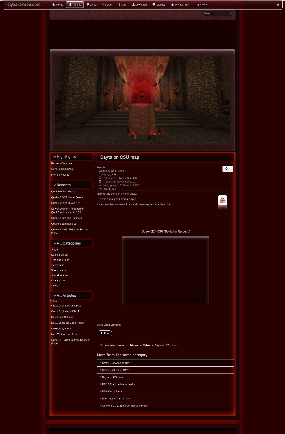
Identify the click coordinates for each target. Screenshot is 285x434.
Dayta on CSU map (62, 317)
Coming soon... (59, 280)
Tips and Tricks (60, 260)
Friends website (60, 174)
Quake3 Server (59, 254)
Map (123, 4)
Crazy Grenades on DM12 (66, 305)
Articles (76, 4)
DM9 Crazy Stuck (61, 328)
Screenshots (58, 270)
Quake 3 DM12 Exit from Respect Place (70, 342)
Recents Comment (62, 163)
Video (54, 249)
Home (59, 4)
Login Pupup (202, 4)
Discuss (160, 4)
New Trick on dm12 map (65, 334)
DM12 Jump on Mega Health (67, 322)
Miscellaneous (59, 275)
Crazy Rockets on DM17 (65, 311)
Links (93, 4)
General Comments (62, 168)
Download (141, 4)
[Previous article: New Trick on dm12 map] (104, 333)
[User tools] (227, 169)
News (54, 285)
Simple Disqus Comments (109, 325)
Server (108, 4)
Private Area (181, 4)
